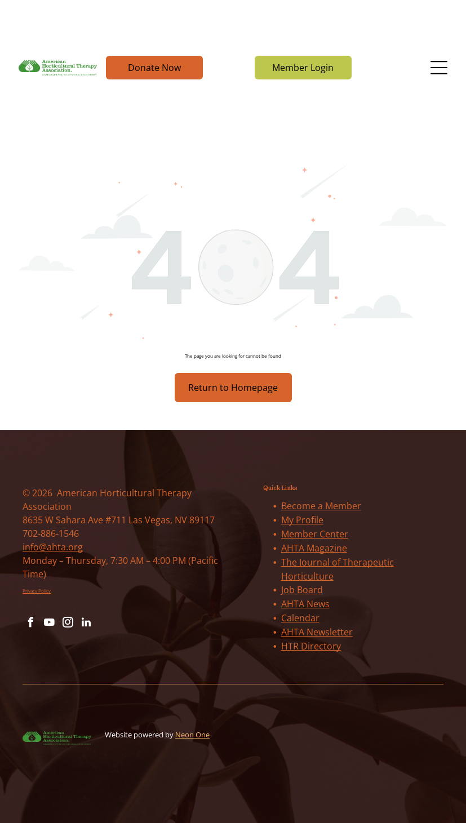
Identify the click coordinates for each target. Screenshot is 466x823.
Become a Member (321, 506)
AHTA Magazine (314, 548)
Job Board (302, 590)
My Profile (302, 520)
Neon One (192, 734)
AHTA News (305, 604)
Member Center (314, 534)
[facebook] (30, 624)
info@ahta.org (53, 547)
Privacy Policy (37, 591)
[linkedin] (86, 624)
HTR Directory (311, 646)
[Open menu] (439, 67)
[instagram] (68, 624)
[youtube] (49, 624)
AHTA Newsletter (317, 632)
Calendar (300, 618)
